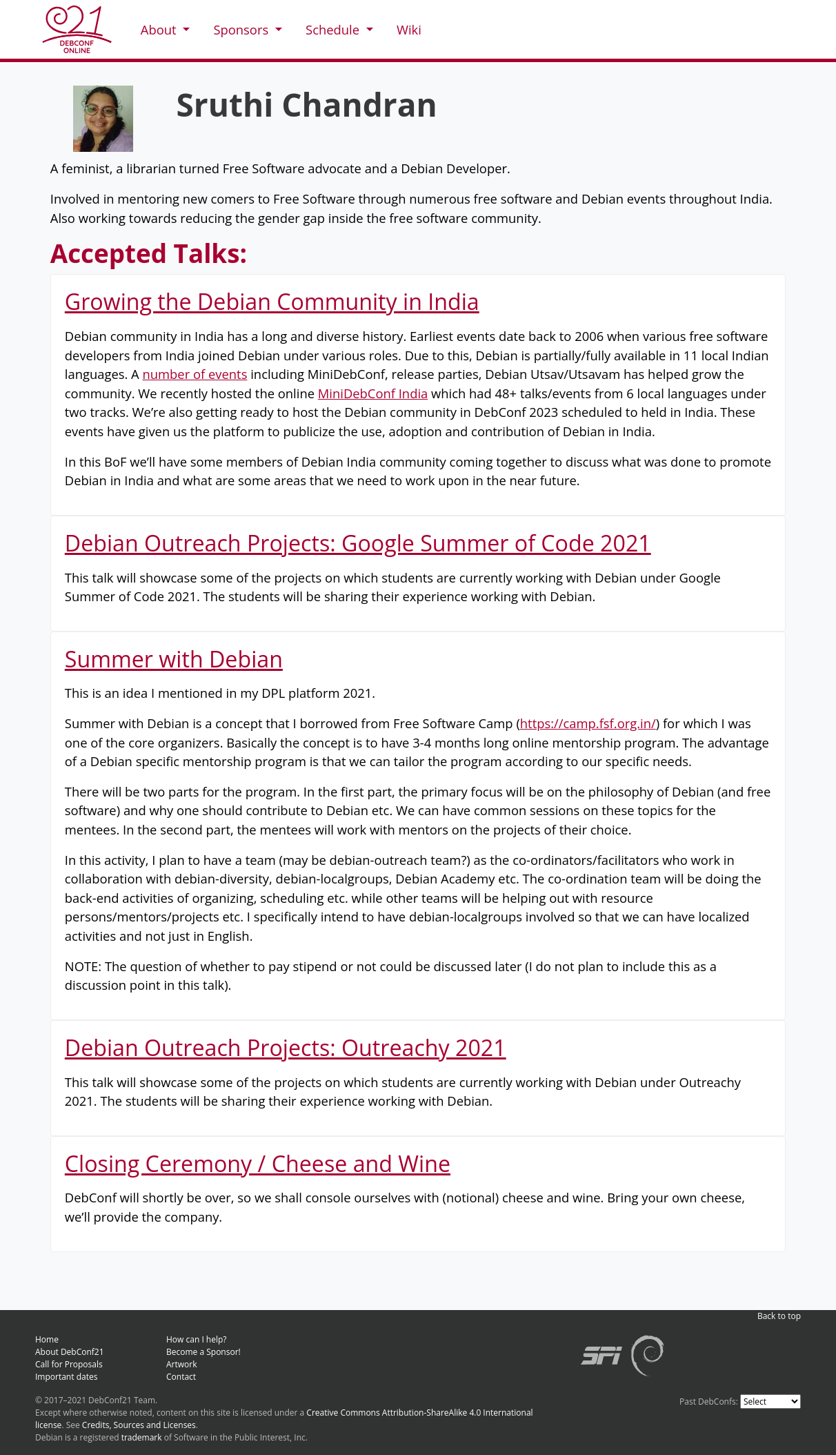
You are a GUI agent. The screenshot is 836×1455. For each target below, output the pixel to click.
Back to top (779, 1316)
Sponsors (242, 29)
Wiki (409, 29)
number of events (195, 373)
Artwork (181, 1364)
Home (47, 1339)
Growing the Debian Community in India (272, 301)
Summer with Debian (174, 659)
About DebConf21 (69, 1352)
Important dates (66, 1377)
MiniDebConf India (373, 393)
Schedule (334, 29)
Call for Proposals (69, 1364)
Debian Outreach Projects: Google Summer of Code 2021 (358, 543)
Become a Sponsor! (203, 1352)
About (160, 29)
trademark (141, 1437)
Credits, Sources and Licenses (139, 1425)
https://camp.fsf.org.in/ (588, 723)
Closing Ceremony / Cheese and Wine (257, 1163)
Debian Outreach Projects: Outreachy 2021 (285, 1047)
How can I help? (196, 1339)
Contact (181, 1377)
